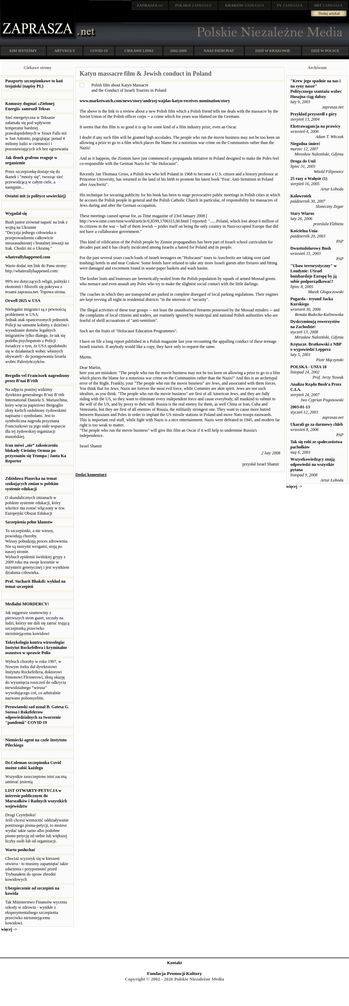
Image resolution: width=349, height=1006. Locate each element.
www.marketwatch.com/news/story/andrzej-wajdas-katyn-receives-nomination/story (155, 100)
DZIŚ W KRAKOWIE (272, 50)
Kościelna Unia (304, 230)
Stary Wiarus (302, 213)
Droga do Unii (302, 161)
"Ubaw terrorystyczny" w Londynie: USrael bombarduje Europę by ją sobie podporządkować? (313, 273)
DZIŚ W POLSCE (325, 50)
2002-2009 (178, 50)
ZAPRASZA (193, 5)
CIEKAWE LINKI (139, 50)
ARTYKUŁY (64, 50)
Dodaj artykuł (329, 13)
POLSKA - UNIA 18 (308, 366)
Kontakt (174, 962)
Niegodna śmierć (305, 143)
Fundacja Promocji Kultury (174, 973)
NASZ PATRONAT (219, 50)
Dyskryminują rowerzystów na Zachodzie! (315, 324)
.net (150, 5)
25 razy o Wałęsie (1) (308, 178)
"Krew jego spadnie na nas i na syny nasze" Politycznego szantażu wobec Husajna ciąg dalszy (316, 88)
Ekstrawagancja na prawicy (315, 126)
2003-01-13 (300, 406)
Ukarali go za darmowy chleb (316, 424)
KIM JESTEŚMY (23, 50)
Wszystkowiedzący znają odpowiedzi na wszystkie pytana (312, 464)
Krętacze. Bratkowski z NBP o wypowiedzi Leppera (315, 347)
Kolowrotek (300, 196)
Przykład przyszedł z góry (313, 114)
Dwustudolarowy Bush (310, 248)
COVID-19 (99, 50)
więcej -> (9, 929)
